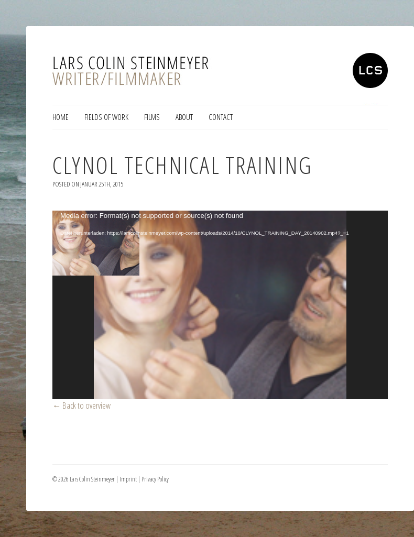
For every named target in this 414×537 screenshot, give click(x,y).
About (184, 117)
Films (152, 117)
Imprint (128, 479)
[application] (220, 305)
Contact (221, 117)
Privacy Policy (155, 479)
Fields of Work (106, 117)
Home (60, 117)
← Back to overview (81, 405)
